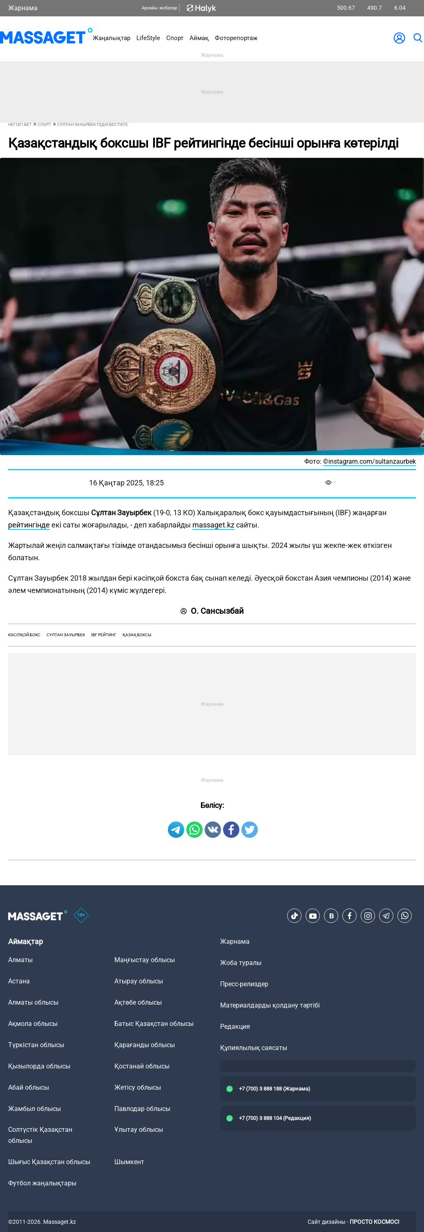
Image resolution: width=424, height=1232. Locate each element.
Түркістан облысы (36, 1045)
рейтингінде (29, 525)
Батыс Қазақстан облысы (154, 1024)
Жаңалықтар (111, 38)
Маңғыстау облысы (144, 960)
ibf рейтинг (103, 635)
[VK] (331, 916)
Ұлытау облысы (138, 1129)
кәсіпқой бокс (24, 635)
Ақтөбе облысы (138, 1002)
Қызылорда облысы (39, 1066)
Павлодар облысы (142, 1109)
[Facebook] (350, 916)
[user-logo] (399, 38)
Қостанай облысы (142, 1066)
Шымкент (129, 1162)
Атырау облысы (138, 981)
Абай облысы (28, 1087)
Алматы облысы (33, 1002)
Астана (19, 981)
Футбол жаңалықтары (42, 1183)
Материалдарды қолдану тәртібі (270, 1005)
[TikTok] (294, 916)
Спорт (174, 38)
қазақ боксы (137, 635)
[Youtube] (313, 916)
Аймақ (199, 38)
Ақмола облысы (33, 1024)
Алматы (20, 960)
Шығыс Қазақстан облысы (49, 1162)
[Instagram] (368, 916)
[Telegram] (386, 916)
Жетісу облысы (137, 1087)
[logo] (46, 38)
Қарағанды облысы (144, 1045)
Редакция (235, 1026)
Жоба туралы (240, 963)
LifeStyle (148, 38)
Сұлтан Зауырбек (66, 635)
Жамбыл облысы (34, 1109)
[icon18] (81, 916)
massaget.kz (213, 525)
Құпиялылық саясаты (253, 1048)
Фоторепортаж (236, 38)
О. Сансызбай (212, 611)
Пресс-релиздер (244, 984)
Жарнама (23, 8)
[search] (417, 38)
